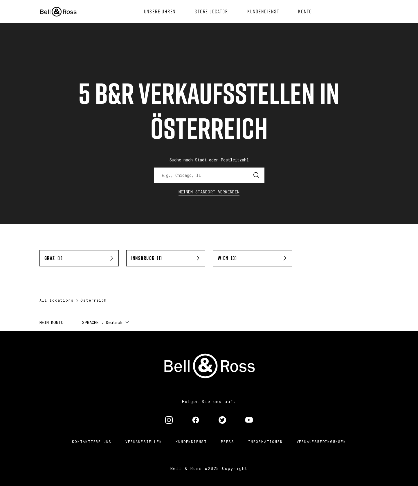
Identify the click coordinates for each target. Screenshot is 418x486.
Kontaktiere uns (91, 441)
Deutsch (114, 322)
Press (227, 441)
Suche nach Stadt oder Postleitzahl (209, 160)
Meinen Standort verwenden (209, 192)
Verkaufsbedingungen (321, 441)
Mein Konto (51, 322)
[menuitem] (160, 11)
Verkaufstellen (143, 441)
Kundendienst (191, 441)
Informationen (265, 441)
